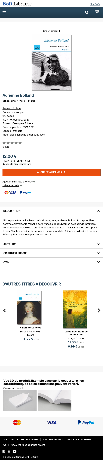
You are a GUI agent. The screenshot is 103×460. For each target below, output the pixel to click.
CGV (4, 439)
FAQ (4, 445)
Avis (6, 261)
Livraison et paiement (79, 439)
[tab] (51, 208)
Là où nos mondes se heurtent (76, 333)
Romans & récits (11, 108)
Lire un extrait (50, 31)
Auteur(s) (10, 244)
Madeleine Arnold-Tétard (18, 100)
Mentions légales (53, 439)
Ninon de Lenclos (30, 327)
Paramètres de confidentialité (27, 445)
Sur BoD (95, 4)
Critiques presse (15, 253)
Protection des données (25, 439)
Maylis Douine (76, 338)
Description (11, 210)
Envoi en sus (23, 160)
